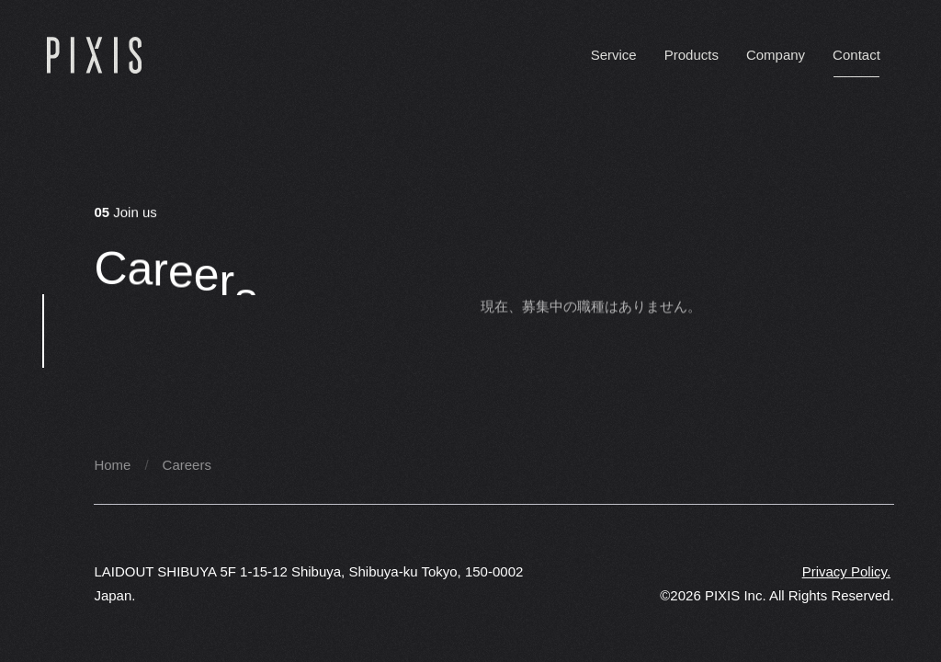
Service (614, 55)
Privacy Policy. (846, 571)
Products (691, 55)
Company (775, 55)
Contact (856, 55)
